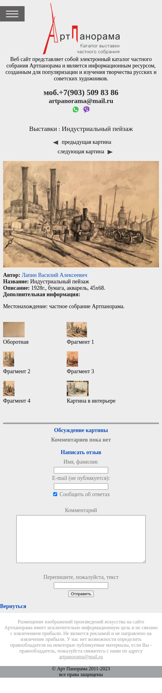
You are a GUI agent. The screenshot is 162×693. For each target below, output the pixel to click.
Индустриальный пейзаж (97, 128)
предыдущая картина (82, 142)
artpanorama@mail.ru (81, 666)
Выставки (43, 128)
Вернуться (13, 615)
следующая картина (85, 151)
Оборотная (16, 333)
